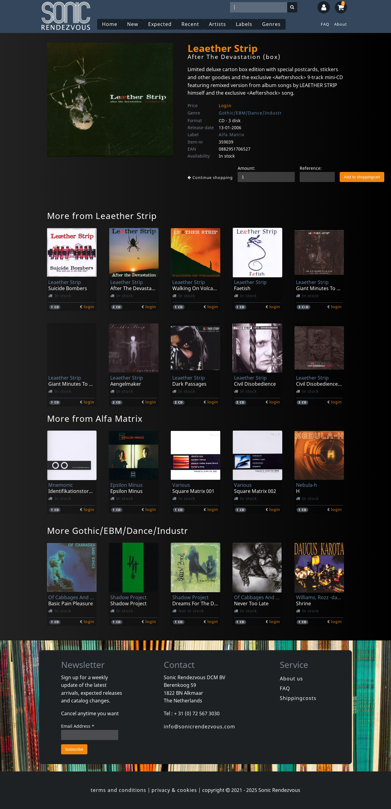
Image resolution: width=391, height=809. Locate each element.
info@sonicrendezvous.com (199, 726)
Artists (217, 24)
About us (291, 678)
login (89, 306)
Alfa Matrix (231, 134)
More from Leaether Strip (102, 215)
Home (109, 24)
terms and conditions (118, 790)
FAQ (325, 24)
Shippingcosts (298, 698)
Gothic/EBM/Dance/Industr (250, 113)
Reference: (311, 168)
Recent (190, 24)
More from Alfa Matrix (95, 418)
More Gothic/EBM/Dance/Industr (117, 530)
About (340, 24)
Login (225, 105)
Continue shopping (210, 177)
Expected (160, 24)
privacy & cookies (174, 790)
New (132, 24)
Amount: (246, 168)
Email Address (77, 726)
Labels (244, 24)
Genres (271, 24)
